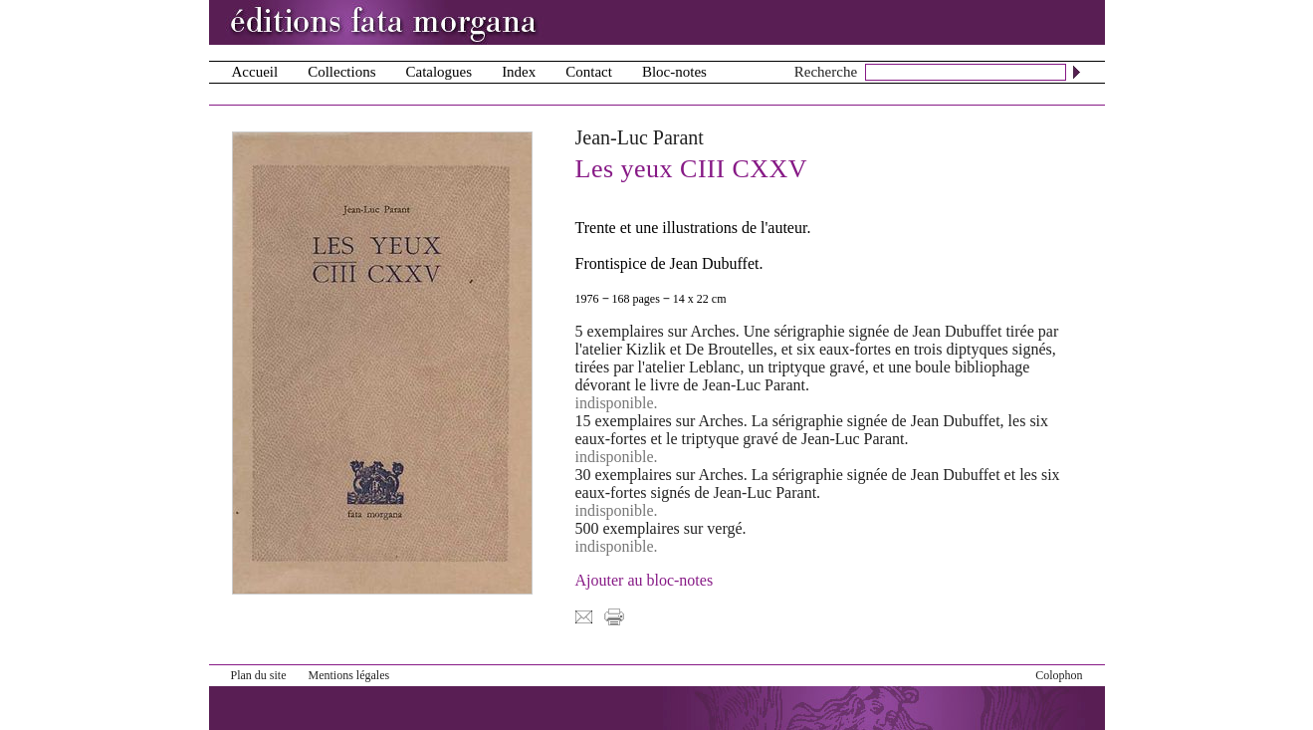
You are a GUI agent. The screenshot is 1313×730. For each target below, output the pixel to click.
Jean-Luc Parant (639, 137)
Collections (341, 72)
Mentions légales (349, 675)
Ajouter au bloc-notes (644, 580)
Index (519, 72)
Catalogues (438, 72)
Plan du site (259, 675)
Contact (588, 72)
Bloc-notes (674, 72)
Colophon (1058, 675)
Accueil (255, 72)
